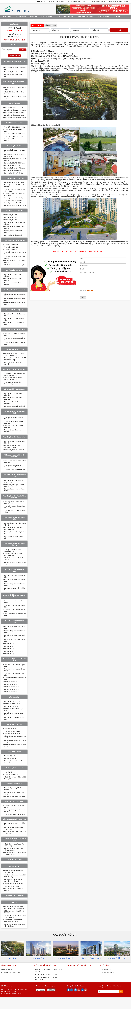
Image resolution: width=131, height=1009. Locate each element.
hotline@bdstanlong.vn (13, 993)
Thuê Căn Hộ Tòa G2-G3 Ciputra (14, 127)
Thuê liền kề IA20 (9, 772)
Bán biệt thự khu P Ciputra (12, 170)
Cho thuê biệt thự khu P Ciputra (14, 182)
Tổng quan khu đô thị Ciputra (13, 883)
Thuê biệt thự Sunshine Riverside (14, 469)
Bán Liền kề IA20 (9, 756)
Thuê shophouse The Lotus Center (15, 814)
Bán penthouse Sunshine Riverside (15, 406)
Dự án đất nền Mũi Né (106, 972)
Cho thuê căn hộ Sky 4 (11, 689)
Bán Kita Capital (104, 17)
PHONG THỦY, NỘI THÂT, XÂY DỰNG (79, 965)
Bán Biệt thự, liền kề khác (56, 1)
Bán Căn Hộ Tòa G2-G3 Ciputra (14, 107)
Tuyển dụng (41, 1)
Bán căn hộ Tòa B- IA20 (11, 706)
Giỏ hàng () (15, 55)
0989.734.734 (11, 991)
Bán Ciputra (7, 17)
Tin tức (32, 20)
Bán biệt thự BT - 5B (10, 217)
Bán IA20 (117, 17)
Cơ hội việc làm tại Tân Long (10, 972)
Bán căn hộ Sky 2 (9, 646)
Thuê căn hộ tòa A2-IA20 (12, 731)
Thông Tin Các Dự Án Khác (14, 895)
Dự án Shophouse (105, 969)
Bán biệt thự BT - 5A (10, 215)
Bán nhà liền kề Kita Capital (13, 235)
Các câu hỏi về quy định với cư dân (46, 974)
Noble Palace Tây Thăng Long (14, 20)
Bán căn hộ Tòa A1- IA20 (12, 701)
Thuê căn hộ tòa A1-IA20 (12, 728)
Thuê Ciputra (21, 17)
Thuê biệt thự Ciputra (14, 859)
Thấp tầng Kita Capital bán (97, 1)
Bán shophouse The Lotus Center (14, 796)
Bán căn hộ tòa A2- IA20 (12, 704)
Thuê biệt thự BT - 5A (11, 244)
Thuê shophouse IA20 (11, 774)
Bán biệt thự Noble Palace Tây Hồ (15, 72)
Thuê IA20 (33, 17)
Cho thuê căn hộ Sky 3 (11, 687)
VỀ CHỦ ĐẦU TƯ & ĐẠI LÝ (9, 965)
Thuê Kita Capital (47, 17)
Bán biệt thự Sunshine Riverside (14, 450)
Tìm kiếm (119, 30)
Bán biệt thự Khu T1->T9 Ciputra (14, 163)
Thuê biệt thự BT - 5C (11, 249)
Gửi (121, 992)
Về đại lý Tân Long (7, 969)
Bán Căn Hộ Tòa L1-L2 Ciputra (14, 115)
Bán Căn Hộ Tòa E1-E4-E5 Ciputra (15, 110)
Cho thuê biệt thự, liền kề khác (76, 1)
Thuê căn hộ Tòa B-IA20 (12, 733)
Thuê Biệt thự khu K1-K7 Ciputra (14, 203)
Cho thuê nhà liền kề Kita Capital (14, 265)
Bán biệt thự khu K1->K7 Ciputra (14, 168)
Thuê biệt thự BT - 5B (11, 247)
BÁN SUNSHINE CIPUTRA (66, 17)
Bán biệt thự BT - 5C (10, 220)
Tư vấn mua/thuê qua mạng (14, 40)
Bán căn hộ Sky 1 (9, 643)
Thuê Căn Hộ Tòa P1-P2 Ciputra (14, 134)
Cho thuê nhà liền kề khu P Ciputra (15, 205)
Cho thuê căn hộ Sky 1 (11, 682)
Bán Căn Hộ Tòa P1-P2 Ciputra (14, 112)
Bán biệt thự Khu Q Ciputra (12, 165)
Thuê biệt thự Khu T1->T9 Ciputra (14, 198)
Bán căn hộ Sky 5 (9, 653)
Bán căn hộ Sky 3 (9, 648)
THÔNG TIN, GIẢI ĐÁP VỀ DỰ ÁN (45, 965)
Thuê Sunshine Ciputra (86, 17)
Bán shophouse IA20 (10, 758)
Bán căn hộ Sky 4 (9, 651)
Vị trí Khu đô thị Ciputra (11, 886)
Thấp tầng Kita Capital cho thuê (118, 1)
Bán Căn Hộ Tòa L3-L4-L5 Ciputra (15, 117)
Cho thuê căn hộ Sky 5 (11, 692)
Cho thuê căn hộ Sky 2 (11, 684)
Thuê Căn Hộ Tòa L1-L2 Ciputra (14, 136)
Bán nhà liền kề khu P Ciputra (13, 173)
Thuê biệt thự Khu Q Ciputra (13, 200)
